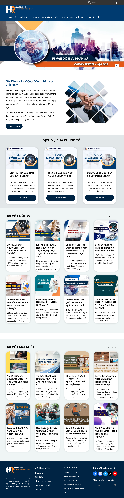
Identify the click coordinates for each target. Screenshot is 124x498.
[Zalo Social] (100, 474)
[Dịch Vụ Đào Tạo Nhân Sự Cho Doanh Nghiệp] (60, 158)
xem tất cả (113, 216)
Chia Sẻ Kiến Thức (50, 17)
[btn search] (115, 3)
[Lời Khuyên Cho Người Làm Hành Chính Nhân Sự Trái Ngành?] (18, 230)
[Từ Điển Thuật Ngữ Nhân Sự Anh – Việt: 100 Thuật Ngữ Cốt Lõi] (47, 362)
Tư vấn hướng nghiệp (72, 485)
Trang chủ (12, 17)
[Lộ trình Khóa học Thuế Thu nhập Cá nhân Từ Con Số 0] (106, 230)
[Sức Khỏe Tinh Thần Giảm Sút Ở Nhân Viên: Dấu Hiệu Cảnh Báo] (47, 414)
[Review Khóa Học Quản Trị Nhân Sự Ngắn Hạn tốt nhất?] (76, 285)
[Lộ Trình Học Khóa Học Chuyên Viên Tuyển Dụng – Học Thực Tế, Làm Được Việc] (47, 230)
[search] (102, 2)
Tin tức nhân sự (70, 480)
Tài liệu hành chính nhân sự (74, 490)
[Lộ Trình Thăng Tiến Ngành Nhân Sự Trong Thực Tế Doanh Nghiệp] (106, 362)
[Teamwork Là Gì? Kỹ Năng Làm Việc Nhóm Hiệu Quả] (18, 414)
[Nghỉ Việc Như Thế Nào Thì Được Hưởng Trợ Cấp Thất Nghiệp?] (106, 414)
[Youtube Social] (115, 473)
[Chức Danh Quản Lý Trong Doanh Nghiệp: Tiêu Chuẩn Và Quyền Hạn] (76, 362)
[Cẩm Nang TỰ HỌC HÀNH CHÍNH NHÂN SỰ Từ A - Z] (47, 285)
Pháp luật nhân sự (71, 476)
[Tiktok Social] (110, 473)
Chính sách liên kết (42, 485)
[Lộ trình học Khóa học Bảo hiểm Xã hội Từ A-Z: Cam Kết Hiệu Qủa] (18, 285)
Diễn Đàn (80, 17)
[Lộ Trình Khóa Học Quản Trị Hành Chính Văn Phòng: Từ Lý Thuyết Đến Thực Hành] (76, 230)
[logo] (20, 13)
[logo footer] (19, 470)
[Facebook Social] (95, 473)
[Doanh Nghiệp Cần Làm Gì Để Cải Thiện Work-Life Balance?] (76, 414)
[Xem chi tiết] (14, 126)
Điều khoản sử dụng (43, 481)
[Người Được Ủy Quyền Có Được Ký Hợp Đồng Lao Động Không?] (18, 362)
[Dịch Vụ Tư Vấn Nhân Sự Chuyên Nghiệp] (22, 158)
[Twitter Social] (105, 473)
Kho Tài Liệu (67, 17)
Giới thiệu (24, 17)
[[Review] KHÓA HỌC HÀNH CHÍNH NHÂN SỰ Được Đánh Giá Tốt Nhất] (106, 285)
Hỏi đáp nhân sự (71, 472)
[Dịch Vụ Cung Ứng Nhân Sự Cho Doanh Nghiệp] (99, 158)
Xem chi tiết (22, 198)
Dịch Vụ (35, 17)
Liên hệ (91, 17)
